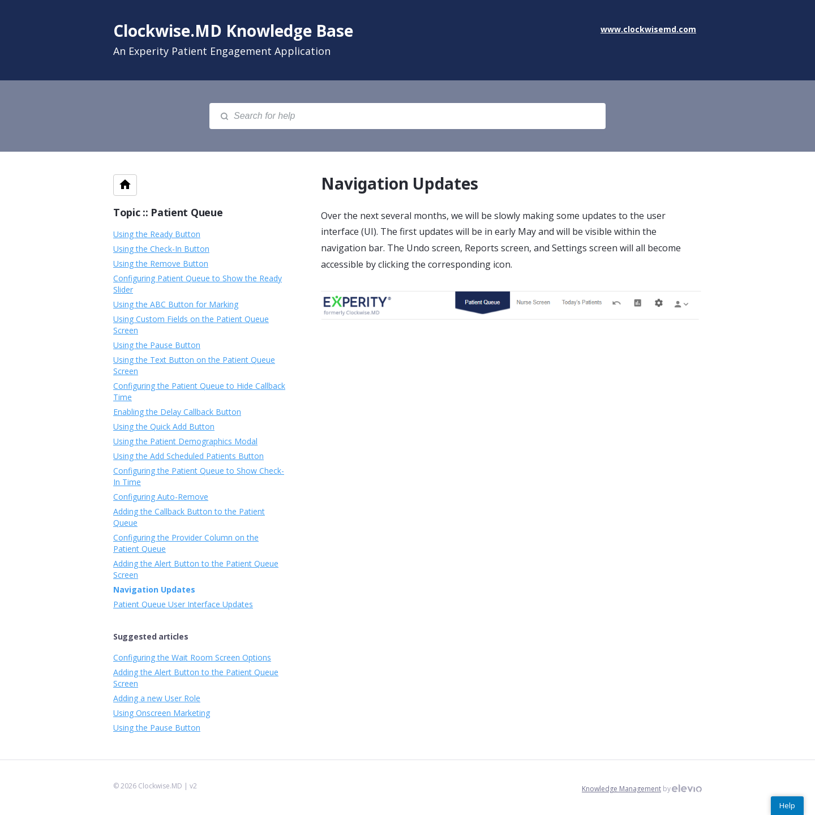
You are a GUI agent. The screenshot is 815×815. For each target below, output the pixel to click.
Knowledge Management (621, 788)
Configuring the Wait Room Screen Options (192, 657)
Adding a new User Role (156, 698)
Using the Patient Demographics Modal (185, 441)
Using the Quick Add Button (164, 426)
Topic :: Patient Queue (167, 212)
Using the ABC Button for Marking (175, 304)
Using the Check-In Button (161, 248)
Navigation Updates (154, 589)
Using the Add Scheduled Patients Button (188, 456)
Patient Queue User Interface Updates (183, 604)
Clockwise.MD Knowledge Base (233, 30)
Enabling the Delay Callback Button (177, 411)
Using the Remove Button (160, 263)
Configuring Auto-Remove (160, 496)
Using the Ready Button (156, 234)
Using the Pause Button (156, 345)
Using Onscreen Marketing (161, 712)
